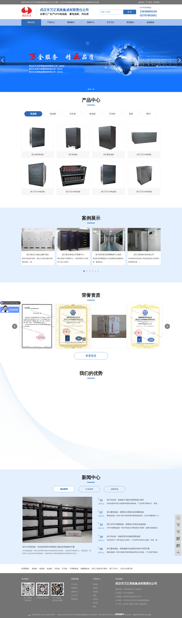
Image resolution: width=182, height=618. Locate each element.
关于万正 (110, 22)
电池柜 (53, 114)
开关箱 (64, 569)
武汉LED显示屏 (126, 569)
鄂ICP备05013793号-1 (107, 615)
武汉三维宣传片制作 (99, 569)
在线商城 (150, 22)
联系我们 (157, 2)
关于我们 (149, 2)
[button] (88, 89)
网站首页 (31, 22)
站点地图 (148, 615)
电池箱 (33, 114)
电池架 (92, 114)
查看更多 (91, 355)
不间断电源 (74, 569)
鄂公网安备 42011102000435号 (43, 615)
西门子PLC (114, 569)
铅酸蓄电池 (85, 569)
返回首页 (141, 2)
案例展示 (71, 22)
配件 (148, 114)
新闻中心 (90, 22)
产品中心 (51, 22)
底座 (131, 114)
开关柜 (112, 114)
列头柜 (73, 114)
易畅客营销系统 (138, 615)
